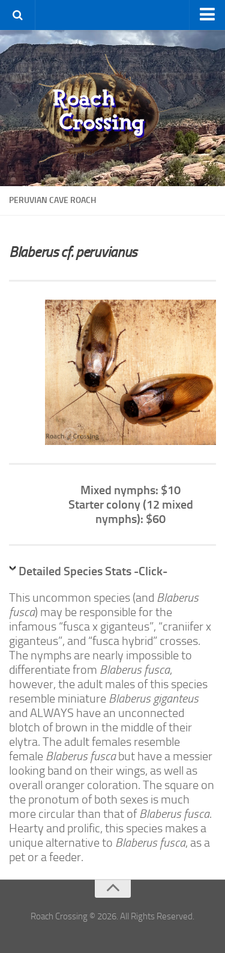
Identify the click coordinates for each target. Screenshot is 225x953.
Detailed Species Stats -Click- (93, 571)
